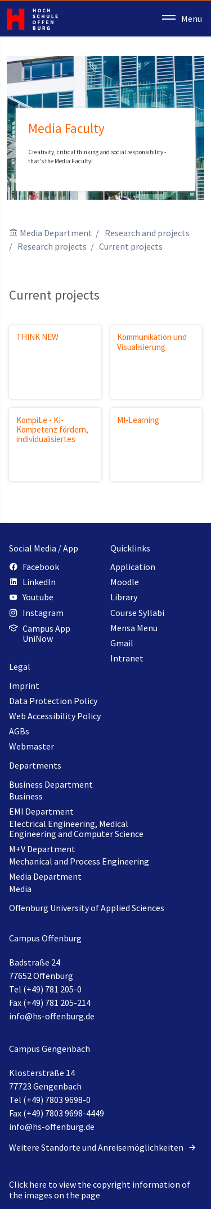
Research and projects (147, 232)
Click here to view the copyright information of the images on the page (99, 1189)
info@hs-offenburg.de (52, 1016)
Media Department (56, 232)
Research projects (52, 246)
